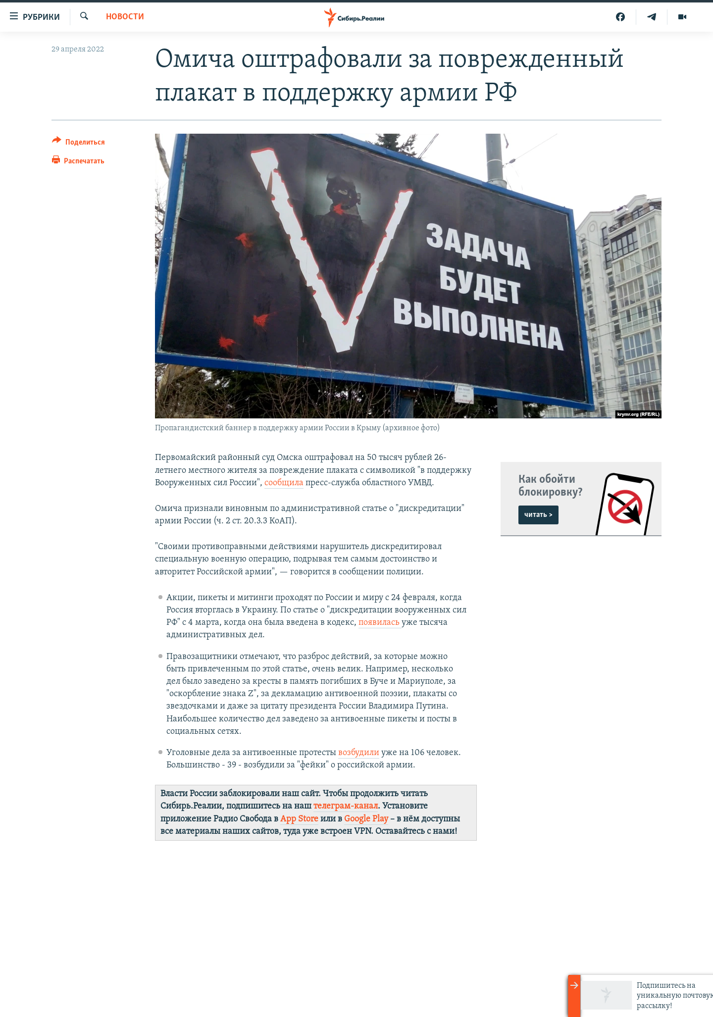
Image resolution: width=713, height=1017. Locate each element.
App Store (299, 819)
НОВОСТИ (125, 17)
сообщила (284, 483)
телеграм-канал (345, 806)
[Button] (78, 144)
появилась (380, 622)
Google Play (366, 819)
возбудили (358, 753)
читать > (538, 515)
